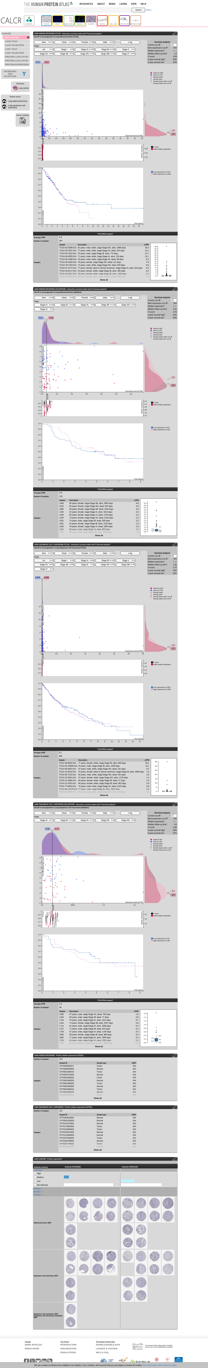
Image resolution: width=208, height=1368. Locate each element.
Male (108, 42)
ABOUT (101, 3)
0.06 (175, 562)
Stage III (87, 565)
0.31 (175, 306)
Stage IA (87, 49)
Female (87, 42)
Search (138, 10)
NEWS (112, 3)
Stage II (128, 49)
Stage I (67, 49)
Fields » (148, 10)
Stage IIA (46, 54)
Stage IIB (66, 54)
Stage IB (108, 49)
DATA (134, 3)
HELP (143, 3)
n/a (47, 49)
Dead (67, 42)
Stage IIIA (87, 54)
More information (150, 1365)
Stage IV (128, 54)
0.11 (175, 51)
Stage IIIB (107, 54)
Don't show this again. (167, 1365)
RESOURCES (86, 3)
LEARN (123, 3)
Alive (47, 42)
